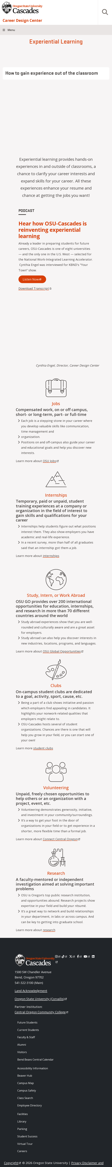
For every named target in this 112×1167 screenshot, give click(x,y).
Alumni (21, 1044)
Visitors (22, 1052)
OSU (51, 461)
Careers (22, 1151)
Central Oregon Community (42, 1012)
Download (35, 288)
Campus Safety (26, 1090)
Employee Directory (29, 1105)
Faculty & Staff (26, 1037)
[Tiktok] (65, 956)
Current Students (28, 1030)
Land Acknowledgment (31, 991)
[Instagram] (58, 956)
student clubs (43, 748)
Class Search (25, 1098)
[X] (72, 956)
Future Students (27, 1022)
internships (51, 556)
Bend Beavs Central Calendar (35, 1059)
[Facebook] (79, 956)
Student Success (27, 1136)
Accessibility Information (32, 1068)
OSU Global (63, 651)
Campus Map (25, 1083)
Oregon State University (41, 999)
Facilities (22, 1114)
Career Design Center (22, 20)
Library (21, 1121)
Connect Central (62, 839)
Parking (22, 1129)
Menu (11, 30)
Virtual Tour (25, 1144)
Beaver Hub (24, 1075)
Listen (32, 279)
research (49, 930)
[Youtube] (87, 956)
